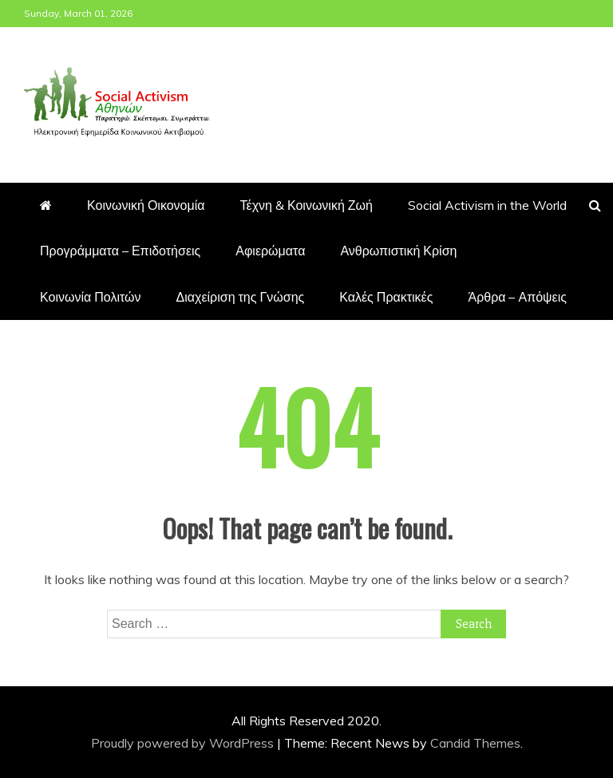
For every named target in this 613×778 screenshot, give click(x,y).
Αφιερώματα (270, 251)
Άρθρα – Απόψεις (517, 297)
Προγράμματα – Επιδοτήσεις (120, 251)
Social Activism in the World (487, 205)
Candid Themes (475, 743)
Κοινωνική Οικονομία (146, 205)
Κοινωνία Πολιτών (90, 297)
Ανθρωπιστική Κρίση (398, 251)
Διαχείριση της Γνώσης (240, 297)
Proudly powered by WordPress (184, 743)
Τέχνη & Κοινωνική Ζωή (306, 205)
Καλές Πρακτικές (386, 297)
